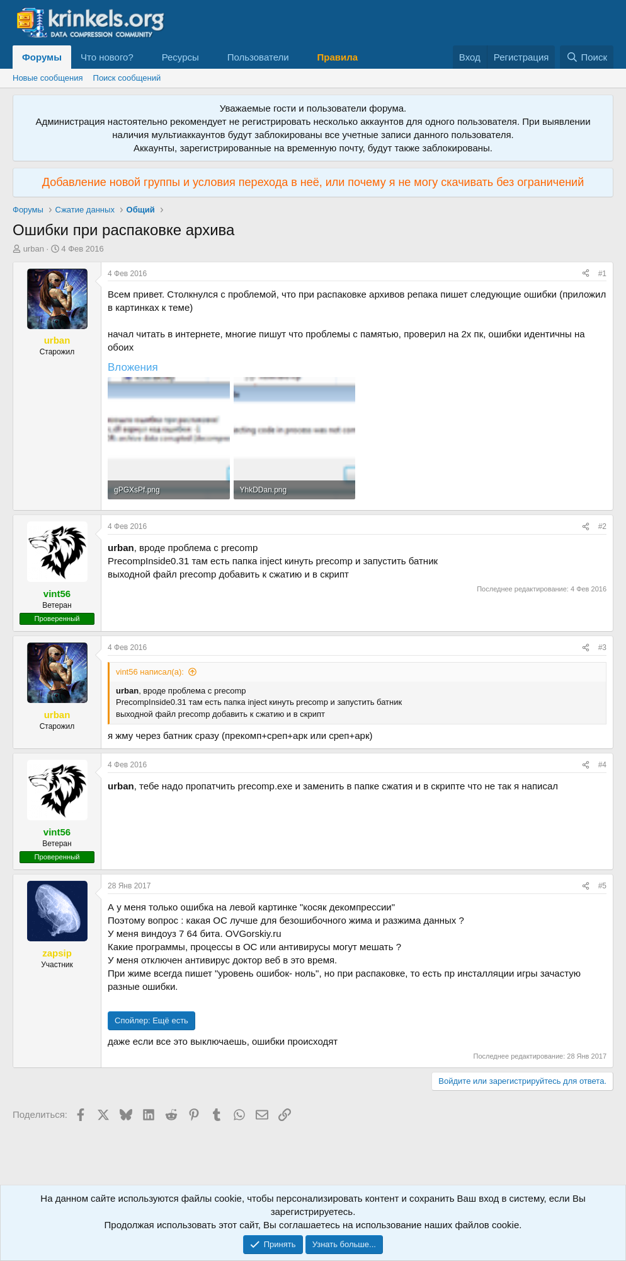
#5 (602, 885)
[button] (143, 57)
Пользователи (258, 57)
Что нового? (107, 57)
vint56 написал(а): (150, 672)
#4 (602, 764)
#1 (602, 273)
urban (33, 248)
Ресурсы (180, 57)
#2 (602, 526)
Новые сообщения (48, 78)
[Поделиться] (586, 274)
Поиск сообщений (127, 78)
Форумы (42, 57)
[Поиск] (586, 57)
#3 (602, 647)
